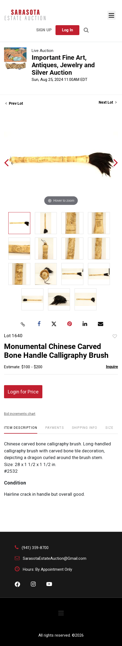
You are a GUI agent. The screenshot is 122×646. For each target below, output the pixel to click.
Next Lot (108, 102)
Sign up (44, 30)
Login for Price (23, 392)
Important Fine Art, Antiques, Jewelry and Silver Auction (63, 65)
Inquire (112, 366)
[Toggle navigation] (111, 15)
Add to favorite (115, 336)
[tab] (20, 430)
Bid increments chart (19, 414)
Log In (67, 30)
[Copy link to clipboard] (23, 324)
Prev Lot (14, 103)
